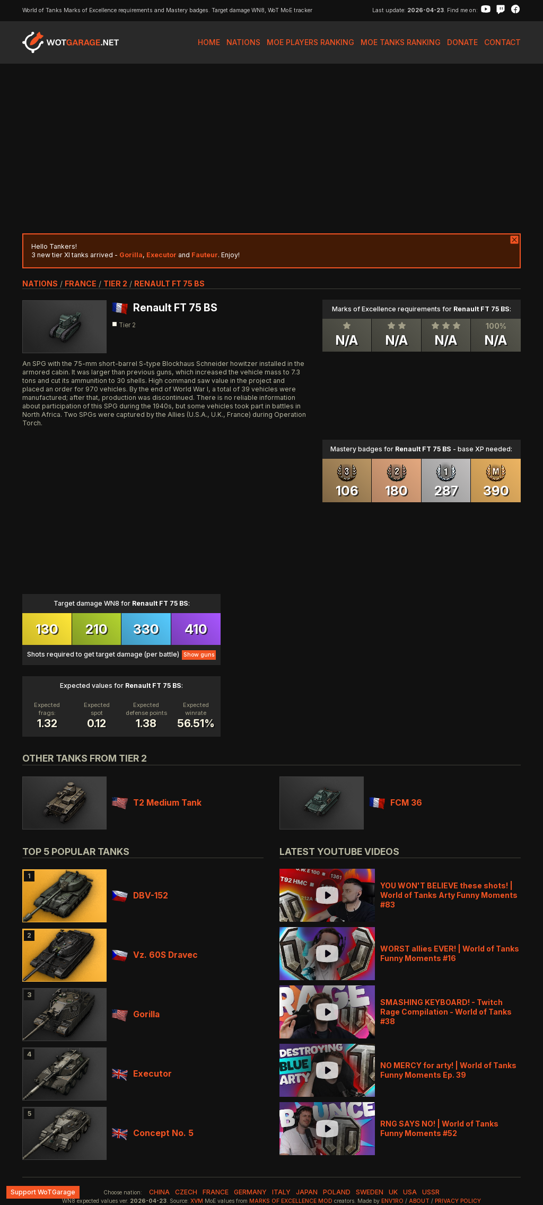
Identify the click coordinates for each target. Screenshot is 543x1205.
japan (307, 1192)
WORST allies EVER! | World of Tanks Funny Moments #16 (449, 953)
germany (250, 1192)
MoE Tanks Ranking (401, 42)
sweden (369, 1192)
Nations (243, 42)
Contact (502, 42)
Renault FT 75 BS (169, 283)
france (81, 283)
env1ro (392, 1201)
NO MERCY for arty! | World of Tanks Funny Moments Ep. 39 (448, 1070)
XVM (196, 1201)
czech (186, 1192)
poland (337, 1192)
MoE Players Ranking (310, 42)
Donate (462, 42)
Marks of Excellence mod (290, 1201)
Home (209, 42)
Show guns (198, 654)
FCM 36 (395, 803)
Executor (142, 1074)
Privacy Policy (458, 1201)
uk (393, 1192)
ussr (431, 1192)
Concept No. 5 (153, 1133)
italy (281, 1192)
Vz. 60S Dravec (155, 955)
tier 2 (115, 283)
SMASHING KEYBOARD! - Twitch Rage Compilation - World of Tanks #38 (446, 1012)
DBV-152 (140, 895)
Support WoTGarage (43, 1192)
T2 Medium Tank (157, 803)
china (159, 1192)
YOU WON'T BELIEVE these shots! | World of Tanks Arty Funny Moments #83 (449, 895)
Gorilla (136, 1014)
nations (40, 283)
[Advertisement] (271, 148)
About (419, 1201)
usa (410, 1192)
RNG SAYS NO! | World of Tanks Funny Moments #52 (439, 1128)
